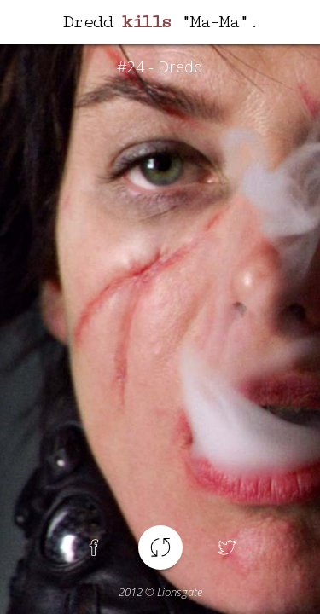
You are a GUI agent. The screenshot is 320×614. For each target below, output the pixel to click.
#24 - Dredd (160, 66)
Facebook (94, 547)
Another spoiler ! (160, 547)
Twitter (227, 547)
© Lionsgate (160, 592)
